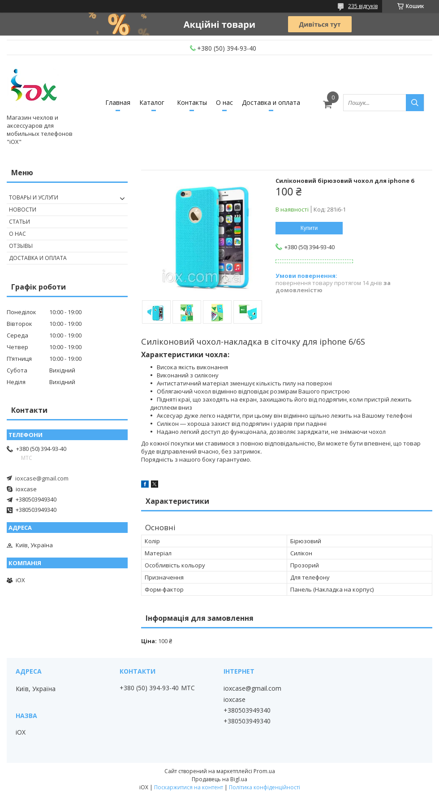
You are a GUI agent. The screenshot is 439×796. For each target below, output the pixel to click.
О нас (224, 102)
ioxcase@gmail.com (42, 478)
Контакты (192, 102)
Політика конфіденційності (264, 787)
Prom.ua (264, 771)
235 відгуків (363, 6)
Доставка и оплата (271, 102)
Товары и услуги (33, 197)
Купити (309, 228)
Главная (117, 102)
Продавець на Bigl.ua (219, 779)
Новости (22, 209)
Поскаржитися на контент (188, 787)
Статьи (19, 221)
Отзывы (21, 246)
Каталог (151, 102)
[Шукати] (415, 102)
